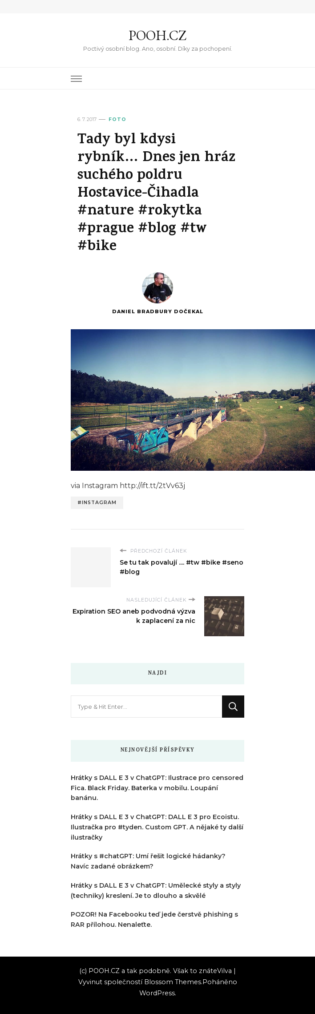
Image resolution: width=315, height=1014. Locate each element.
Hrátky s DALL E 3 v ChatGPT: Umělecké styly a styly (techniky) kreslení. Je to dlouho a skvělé (156, 890)
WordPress (157, 993)
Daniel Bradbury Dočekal (157, 293)
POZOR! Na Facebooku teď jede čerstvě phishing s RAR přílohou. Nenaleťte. (154, 919)
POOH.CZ (157, 35)
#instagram (97, 502)
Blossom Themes (172, 982)
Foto (117, 119)
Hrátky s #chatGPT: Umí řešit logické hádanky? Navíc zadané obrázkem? (148, 861)
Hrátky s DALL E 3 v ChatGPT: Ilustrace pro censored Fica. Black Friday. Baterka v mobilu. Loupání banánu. (157, 788)
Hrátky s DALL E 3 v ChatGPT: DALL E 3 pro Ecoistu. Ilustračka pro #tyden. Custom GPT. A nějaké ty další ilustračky (157, 827)
